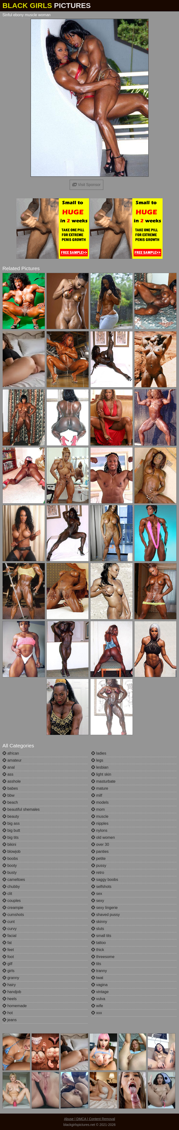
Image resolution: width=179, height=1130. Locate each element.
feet (8, 950)
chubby (11, 887)
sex (96, 894)
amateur (12, 760)
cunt (8, 922)
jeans (9, 1020)
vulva (98, 999)
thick (97, 950)
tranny (99, 971)
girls (8, 971)
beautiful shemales (21, 809)
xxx (96, 1013)
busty (9, 872)
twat (97, 978)
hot (7, 1013)
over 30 (100, 844)
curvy (9, 929)
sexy (97, 901)
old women (103, 837)
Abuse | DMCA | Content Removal (89, 1119)
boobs (10, 858)
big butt (11, 830)
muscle (99, 816)
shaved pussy (105, 915)
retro (97, 872)
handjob (11, 992)
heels (9, 999)
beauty (10, 816)
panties (100, 851)
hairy (9, 985)
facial (9, 936)
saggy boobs (104, 879)
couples (11, 901)
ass (7, 774)
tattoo (98, 943)
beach (10, 802)
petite (98, 858)
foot (8, 957)
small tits (101, 936)
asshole (11, 781)
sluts (97, 929)
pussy (98, 865)
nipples (99, 823)
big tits (10, 837)
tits (96, 964)
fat (7, 943)
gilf (7, 964)
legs (97, 760)
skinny (99, 922)
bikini (9, 844)
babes (10, 788)
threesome (102, 957)
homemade (14, 1006)
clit (7, 894)
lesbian (99, 767)
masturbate (103, 781)
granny (10, 978)
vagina (99, 985)
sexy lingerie (104, 908)
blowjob (11, 851)
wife (97, 1006)
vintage (100, 992)
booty (9, 865)
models (100, 802)
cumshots (13, 915)
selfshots (101, 887)
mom (98, 809)
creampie (12, 908)
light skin (101, 774)
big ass (11, 823)
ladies (98, 753)
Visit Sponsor (86, 185)
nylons (99, 830)
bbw (8, 795)
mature (99, 788)
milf (96, 795)
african (10, 753)
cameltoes (13, 879)
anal (8, 767)
